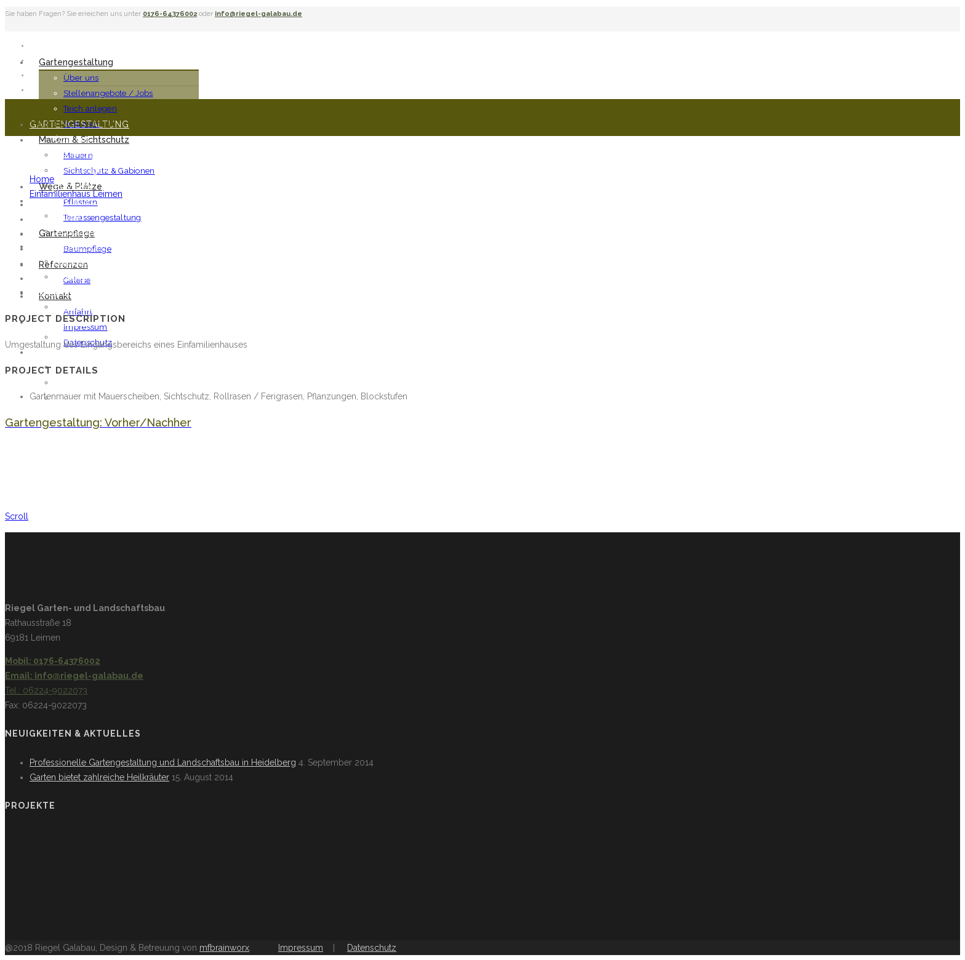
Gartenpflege (66, 292)
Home (42, 179)
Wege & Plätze (68, 246)
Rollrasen (72, 185)
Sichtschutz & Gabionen (109, 170)
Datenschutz (371, 948)
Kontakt (51, 352)
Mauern (69, 215)
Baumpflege (78, 306)
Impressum (85, 327)
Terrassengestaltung (102, 217)
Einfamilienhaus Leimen (76, 194)
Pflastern (71, 261)
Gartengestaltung (76, 62)
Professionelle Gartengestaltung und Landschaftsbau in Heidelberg (163, 762)
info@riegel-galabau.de (258, 14)
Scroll (16, 516)
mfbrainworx (224, 948)
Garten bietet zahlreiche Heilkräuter (99, 777)
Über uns (80, 77)
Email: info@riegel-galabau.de (74, 676)
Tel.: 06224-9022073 (46, 690)
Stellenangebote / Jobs (108, 93)
